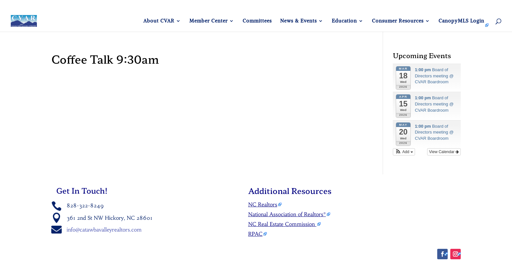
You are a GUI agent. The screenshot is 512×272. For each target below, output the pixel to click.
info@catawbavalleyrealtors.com (104, 229)
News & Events (298, 21)
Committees (257, 21)
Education (344, 21)
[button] (404, 152)
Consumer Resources (398, 21)
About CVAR (158, 21)
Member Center (208, 21)
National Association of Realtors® (287, 214)
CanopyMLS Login (461, 21)
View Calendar (444, 152)
